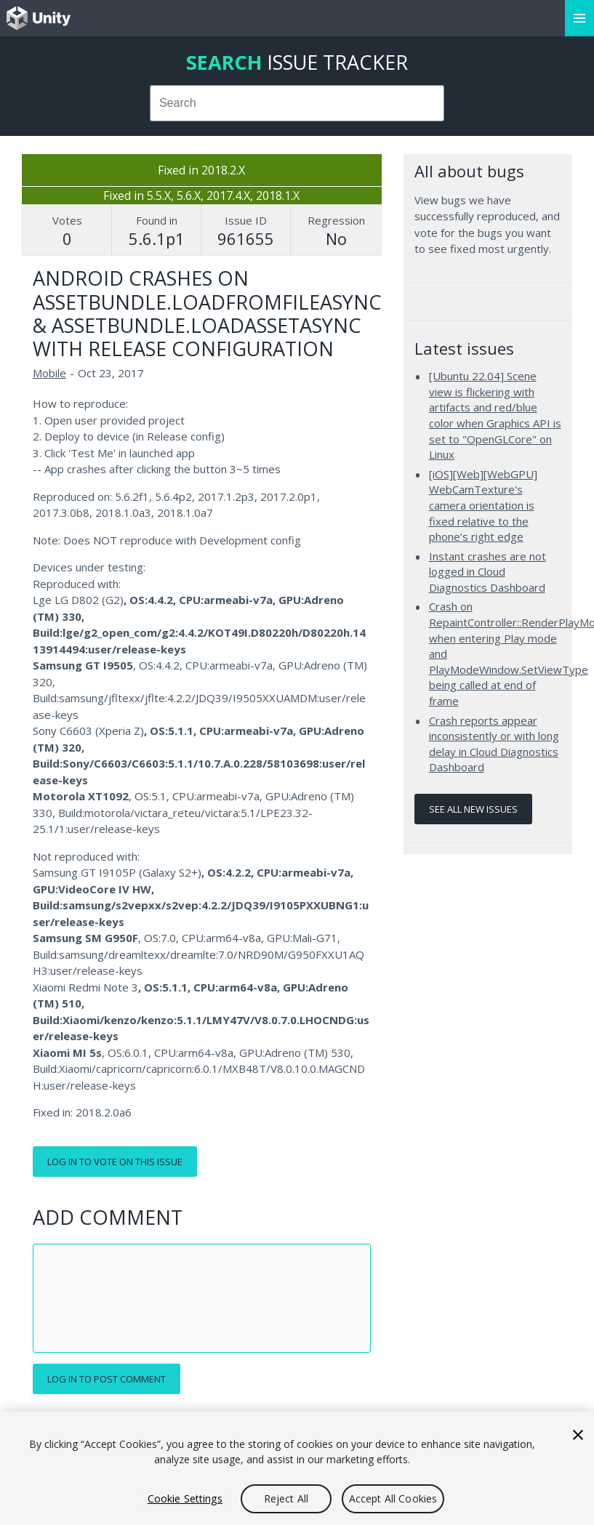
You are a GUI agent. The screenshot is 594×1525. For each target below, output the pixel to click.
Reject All (286, 1498)
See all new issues (473, 809)
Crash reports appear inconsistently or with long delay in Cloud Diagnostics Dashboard (494, 744)
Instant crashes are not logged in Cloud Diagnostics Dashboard (487, 572)
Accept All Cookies (393, 1498)
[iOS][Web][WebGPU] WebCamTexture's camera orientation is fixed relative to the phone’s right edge (483, 505)
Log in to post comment (106, 1378)
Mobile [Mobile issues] (49, 373)
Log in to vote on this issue (114, 1161)
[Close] (578, 1435)
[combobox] (297, 103)
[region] (297, 1468)
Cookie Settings (185, 1498)
